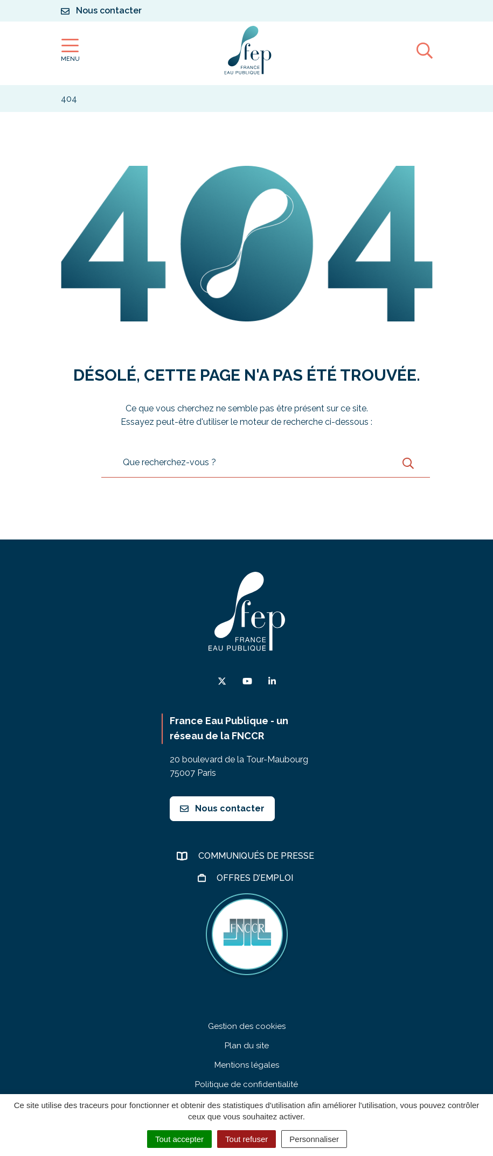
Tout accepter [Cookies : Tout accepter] (179, 1139)
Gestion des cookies (247, 1026)
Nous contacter (222, 808)
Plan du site (247, 1045)
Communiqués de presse (257, 856)
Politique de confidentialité (246, 1084)
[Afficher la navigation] (70, 50)
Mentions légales (246, 1065)
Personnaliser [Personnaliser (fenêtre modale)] (314, 1139)
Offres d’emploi (256, 878)
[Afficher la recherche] (424, 50)
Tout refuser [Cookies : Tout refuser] (246, 1139)
